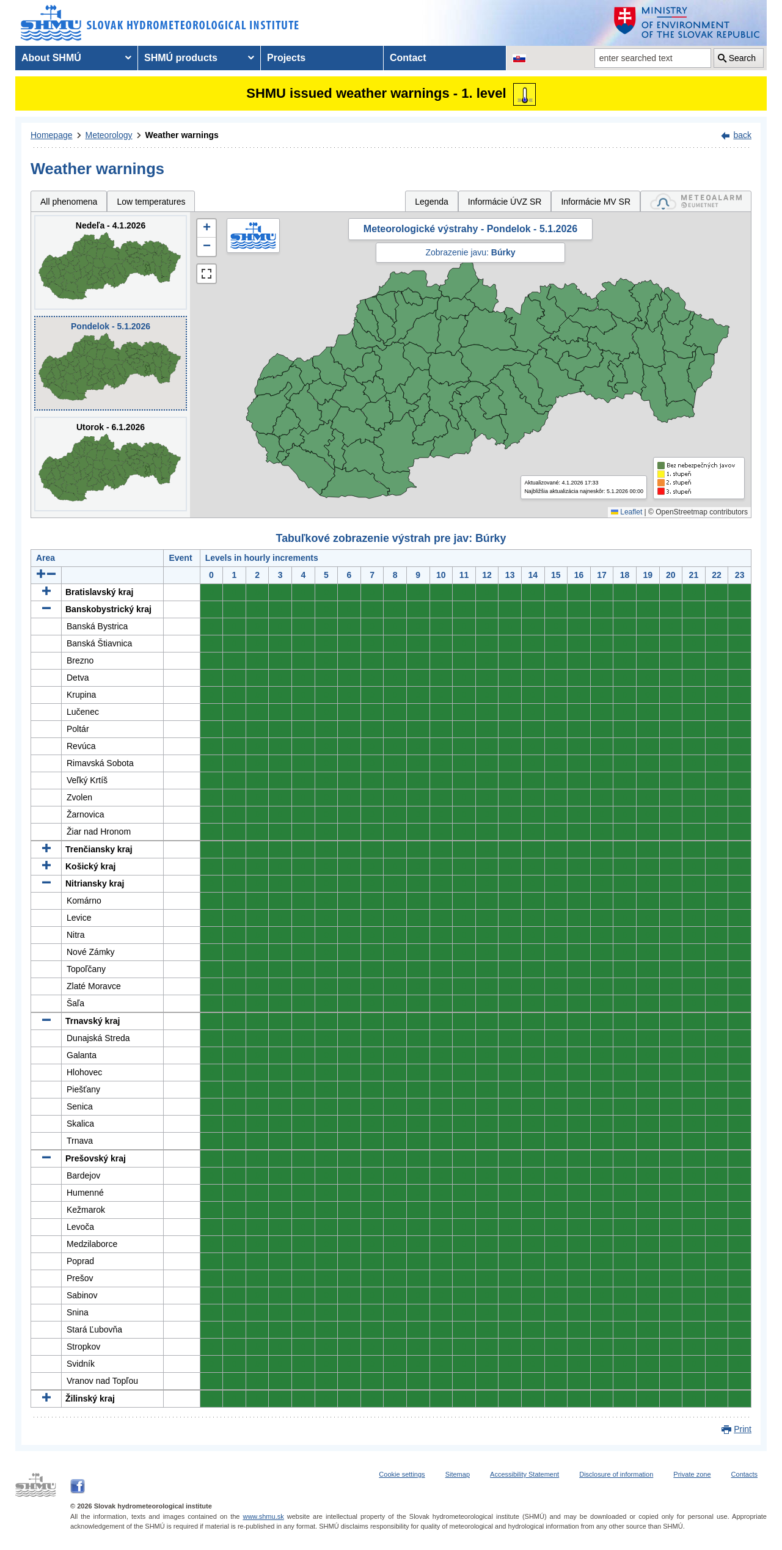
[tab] (695, 201)
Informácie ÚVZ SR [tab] (505, 202)
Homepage (52, 135)
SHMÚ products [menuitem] (180, 58)
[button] (206, 228)
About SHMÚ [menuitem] (51, 58)
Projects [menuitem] (286, 58)
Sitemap (457, 1474)
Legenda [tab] (431, 202)
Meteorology (109, 135)
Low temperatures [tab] (151, 202)
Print (742, 1429)
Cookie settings (402, 1474)
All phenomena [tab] (68, 202)
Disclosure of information (616, 1474)
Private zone (692, 1474)
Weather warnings (182, 135)
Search (742, 58)
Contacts (744, 1474)
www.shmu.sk (263, 1516)
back (742, 135)
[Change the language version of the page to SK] (519, 58)
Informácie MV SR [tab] (595, 202)
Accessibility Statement (524, 1474)
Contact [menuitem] (408, 58)
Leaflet (626, 512)
